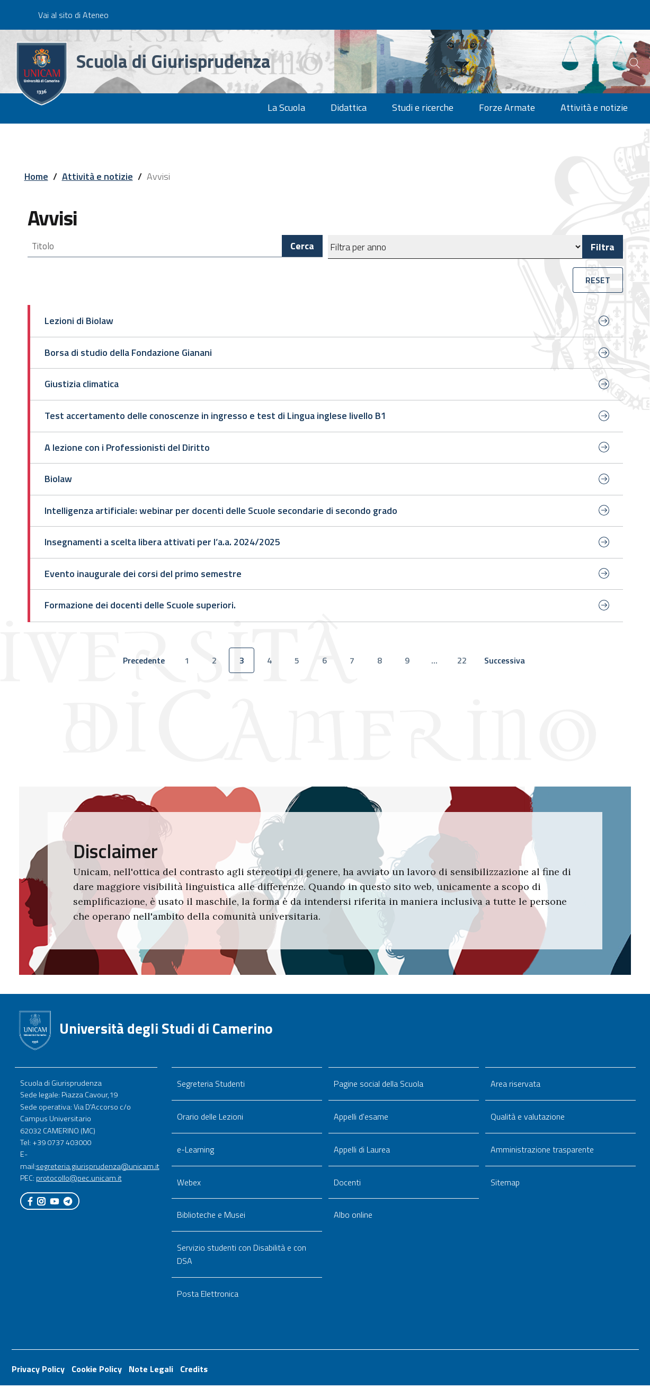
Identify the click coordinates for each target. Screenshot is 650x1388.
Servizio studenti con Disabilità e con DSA (241, 1257)
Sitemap (505, 1184)
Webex (189, 1184)
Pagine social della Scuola (378, 1086)
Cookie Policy (97, 1371)
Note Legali (151, 1371)
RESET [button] (597, 280)
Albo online (353, 1217)
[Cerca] (624, 63)
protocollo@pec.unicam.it (79, 1180)
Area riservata (515, 1086)
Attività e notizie (97, 176)
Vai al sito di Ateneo (73, 14)
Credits (194, 1371)
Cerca (302, 247)
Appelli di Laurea (362, 1151)
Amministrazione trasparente (542, 1151)
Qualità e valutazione (528, 1119)
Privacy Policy (38, 1371)
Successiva (507, 665)
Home (36, 176)
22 (462, 662)
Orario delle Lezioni (210, 1119)
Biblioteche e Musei (211, 1217)
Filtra (603, 247)
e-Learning (195, 1151)
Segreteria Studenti (211, 1086)
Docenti (347, 1184)
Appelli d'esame (361, 1119)
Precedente (146, 665)
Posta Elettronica (207, 1296)
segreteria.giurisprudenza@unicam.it (97, 1168)
